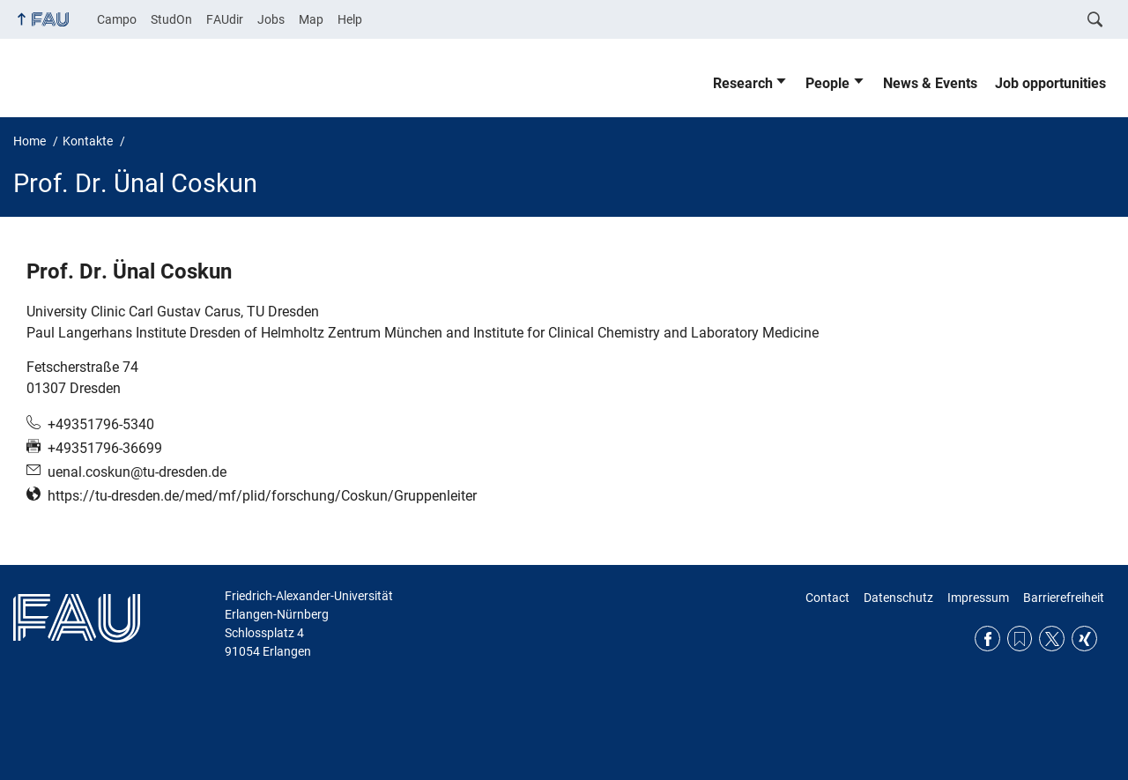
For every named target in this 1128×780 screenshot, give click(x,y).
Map (311, 19)
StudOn (171, 19)
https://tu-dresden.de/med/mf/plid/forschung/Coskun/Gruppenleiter (262, 495)
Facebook (987, 638)
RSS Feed (1020, 638)
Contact (827, 598)
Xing (1084, 638)
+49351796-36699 (105, 448)
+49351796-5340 (101, 424)
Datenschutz (898, 598)
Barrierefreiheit (1063, 598)
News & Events (930, 83)
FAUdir (224, 19)
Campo (117, 19)
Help (350, 19)
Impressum (978, 598)
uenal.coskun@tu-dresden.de (137, 472)
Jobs (271, 19)
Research (743, 83)
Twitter (1052, 638)
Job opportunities (1050, 83)
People (827, 83)
